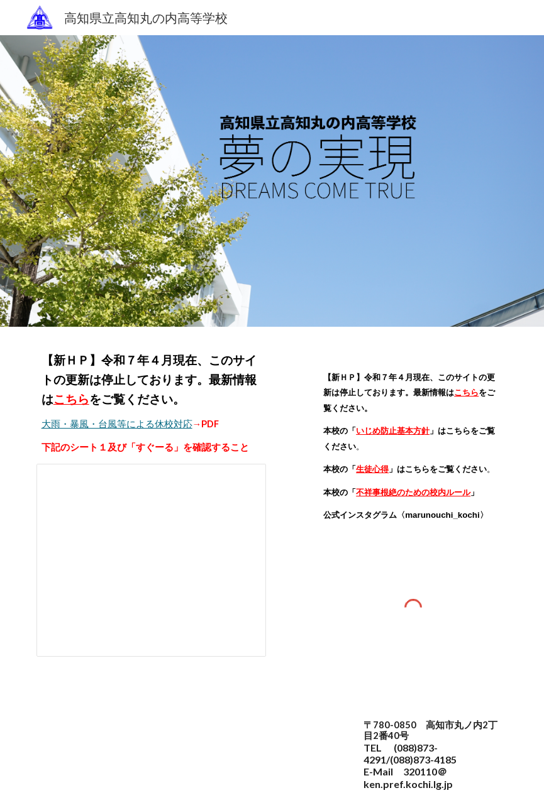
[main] (151, 403)
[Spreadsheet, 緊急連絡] (151, 560)
